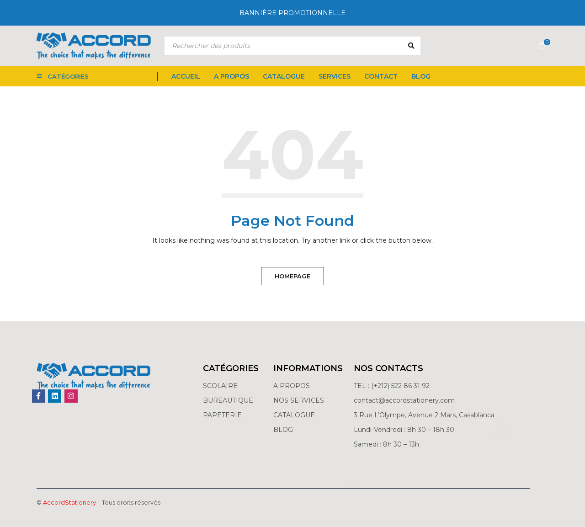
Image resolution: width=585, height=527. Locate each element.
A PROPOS (291, 386)
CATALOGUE (294, 415)
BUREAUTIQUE (228, 400)
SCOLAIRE (221, 386)
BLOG (283, 430)
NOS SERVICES (298, 400)
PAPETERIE (222, 415)
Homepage (292, 276)
